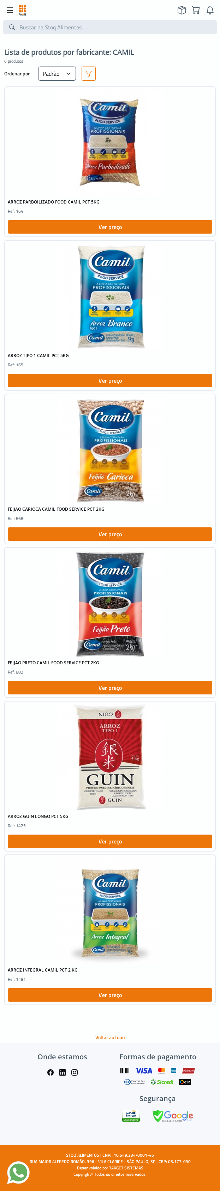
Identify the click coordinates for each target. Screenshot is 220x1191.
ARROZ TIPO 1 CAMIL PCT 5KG (38, 356)
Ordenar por (17, 73)
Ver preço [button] (110, 227)
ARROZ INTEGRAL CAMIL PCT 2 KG (43, 970)
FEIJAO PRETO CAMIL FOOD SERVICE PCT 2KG (53, 663)
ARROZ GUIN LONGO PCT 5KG (38, 816)
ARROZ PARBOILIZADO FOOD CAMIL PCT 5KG (54, 202)
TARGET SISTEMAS (126, 1167)
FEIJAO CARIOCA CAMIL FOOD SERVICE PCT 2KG (56, 509)
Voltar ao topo (110, 1037)
